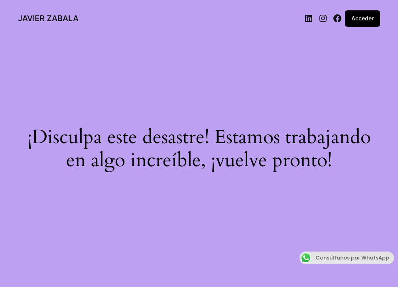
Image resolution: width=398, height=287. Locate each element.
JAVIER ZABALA (48, 18)
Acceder (362, 18)
